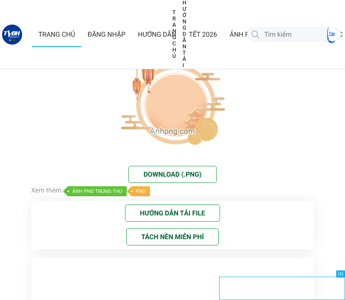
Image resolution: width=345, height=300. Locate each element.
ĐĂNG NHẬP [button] (106, 34)
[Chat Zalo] (331, 34)
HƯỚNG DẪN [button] (157, 34)
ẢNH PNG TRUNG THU (97, 191)
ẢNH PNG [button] (244, 34)
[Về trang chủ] (12, 35)
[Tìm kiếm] (255, 35)
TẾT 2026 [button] (203, 34)
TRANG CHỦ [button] (56, 34)
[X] (340, 274)
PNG (141, 191)
